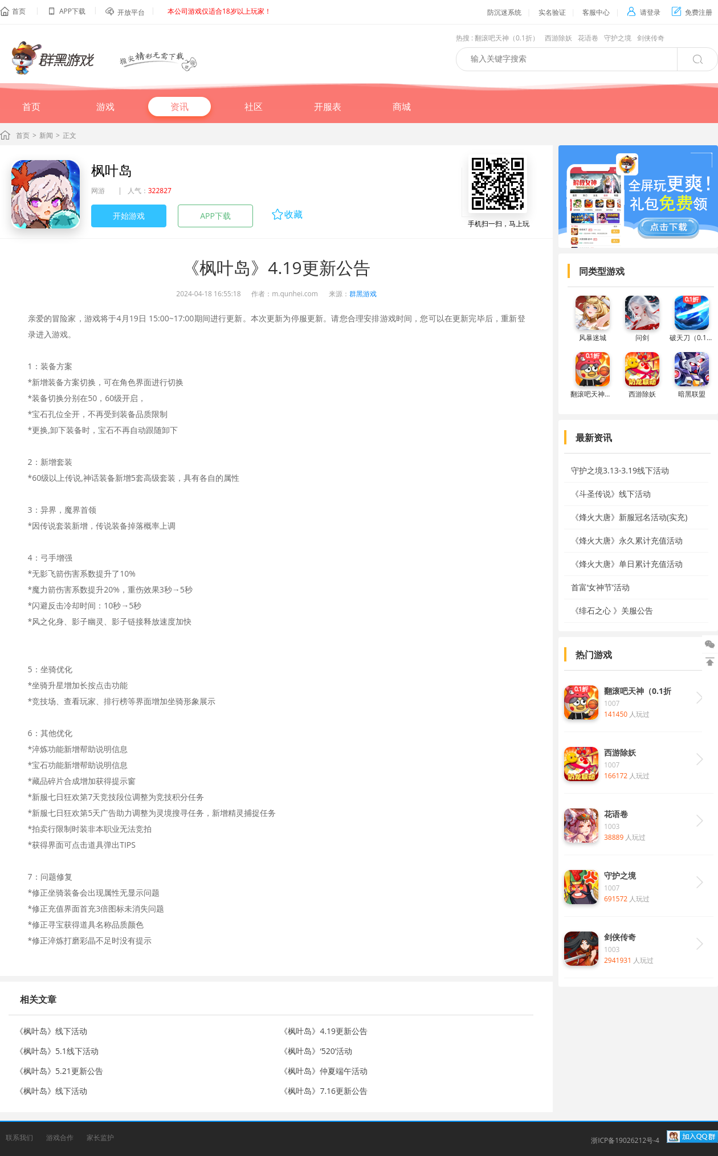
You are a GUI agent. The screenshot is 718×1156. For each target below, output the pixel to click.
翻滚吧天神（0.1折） (507, 38)
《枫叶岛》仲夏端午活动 (324, 1070)
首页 (19, 11)
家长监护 (100, 1137)
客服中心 (596, 12)
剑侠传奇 (650, 38)
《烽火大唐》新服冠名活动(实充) (629, 517)
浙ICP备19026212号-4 (625, 1140)
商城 (402, 106)
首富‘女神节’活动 (600, 587)
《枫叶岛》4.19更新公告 (324, 1031)
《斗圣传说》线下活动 (611, 493)
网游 (98, 190)
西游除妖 (558, 38)
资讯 (179, 106)
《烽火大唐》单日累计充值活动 (627, 563)
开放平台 (131, 12)
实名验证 (552, 12)
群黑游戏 (363, 294)
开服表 (327, 106)
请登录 (643, 12)
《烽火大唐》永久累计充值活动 (627, 540)
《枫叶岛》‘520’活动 (316, 1050)
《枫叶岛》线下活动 (51, 1031)
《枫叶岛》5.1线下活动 (57, 1050)
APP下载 (215, 215)
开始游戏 (129, 215)
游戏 (105, 106)
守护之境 (617, 38)
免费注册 (692, 12)
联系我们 (19, 1137)
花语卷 (588, 38)
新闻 (46, 135)
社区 (253, 106)
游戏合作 (60, 1137)
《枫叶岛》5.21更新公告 (59, 1070)
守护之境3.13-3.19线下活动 (620, 470)
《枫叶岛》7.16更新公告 (324, 1090)
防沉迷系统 (504, 12)
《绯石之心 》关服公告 (612, 610)
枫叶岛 (111, 170)
